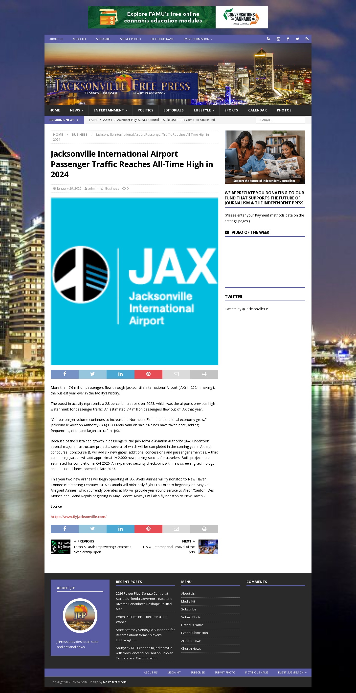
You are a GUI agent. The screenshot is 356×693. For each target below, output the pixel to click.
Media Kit (79, 39)
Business (112, 188)
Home (54, 110)
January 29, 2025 (69, 188)
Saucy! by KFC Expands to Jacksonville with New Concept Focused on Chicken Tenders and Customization (144, 653)
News (75, 110)
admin (92, 188)
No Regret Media (115, 682)
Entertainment (109, 110)
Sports (231, 110)
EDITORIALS (173, 110)
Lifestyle (202, 110)
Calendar (257, 110)
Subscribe (103, 39)
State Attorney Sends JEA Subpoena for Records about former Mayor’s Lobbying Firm (145, 635)
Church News (191, 648)
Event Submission (196, 39)
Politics (145, 110)
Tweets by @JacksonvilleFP (246, 308)
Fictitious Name (162, 39)
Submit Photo (130, 39)
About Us (56, 39)
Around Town (191, 640)
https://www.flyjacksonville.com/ (79, 516)
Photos (284, 110)
